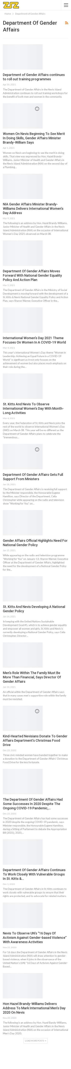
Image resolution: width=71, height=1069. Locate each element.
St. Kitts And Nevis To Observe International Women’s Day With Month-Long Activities (33, 408)
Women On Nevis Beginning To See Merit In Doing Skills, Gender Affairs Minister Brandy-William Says (34, 138)
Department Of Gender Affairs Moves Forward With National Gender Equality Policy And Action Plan (32, 275)
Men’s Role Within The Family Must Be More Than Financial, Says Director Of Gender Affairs (32, 677)
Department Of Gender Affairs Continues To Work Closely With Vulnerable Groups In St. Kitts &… (34, 874)
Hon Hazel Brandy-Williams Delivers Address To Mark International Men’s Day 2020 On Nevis (34, 1008)
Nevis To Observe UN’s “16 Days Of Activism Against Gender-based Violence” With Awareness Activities (35, 937)
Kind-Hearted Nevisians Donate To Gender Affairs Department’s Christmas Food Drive (35, 740)
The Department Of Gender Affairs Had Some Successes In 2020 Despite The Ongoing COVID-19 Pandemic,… (33, 803)
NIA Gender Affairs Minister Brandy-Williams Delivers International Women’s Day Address (33, 208)
